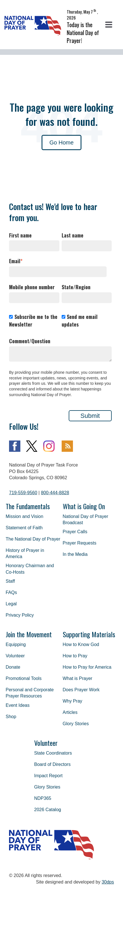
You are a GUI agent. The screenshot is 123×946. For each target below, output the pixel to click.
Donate (13, 667)
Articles (70, 712)
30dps (108, 882)
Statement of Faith (24, 527)
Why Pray (72, 701)
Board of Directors (52, 764)
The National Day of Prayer (33, 539)
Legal (11, 603)
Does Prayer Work (81, 689)
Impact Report (48, 775)
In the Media (75, 554)
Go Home (61, 142)
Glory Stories (76, 723)
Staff (10, 581)
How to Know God (81, 644)
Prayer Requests (79, 543)
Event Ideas (18, 705)
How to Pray (75, 655)
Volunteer (15, 655)
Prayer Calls (75, 531)
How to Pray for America (87, 667)
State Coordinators (53, 753)
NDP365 (42, 798)
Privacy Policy (20, 615)
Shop (11, 716)
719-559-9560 (23, 492)
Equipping (16, 644)
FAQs (11, 592)
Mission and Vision (24, 516)
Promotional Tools (24, 678)
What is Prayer (77, 678)
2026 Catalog (47, 809)
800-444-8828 (55, 492)
